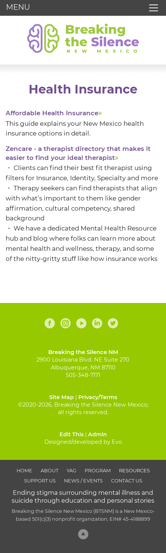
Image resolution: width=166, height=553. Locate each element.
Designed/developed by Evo (83, 441)
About (49, 470)
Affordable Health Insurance (52, 113)
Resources (134, 470)
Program (98, 470)
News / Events (83, 481)
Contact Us (126, 481)
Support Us (40, 481)
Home (24, 470)
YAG (71, 470)
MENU (18, 7)
